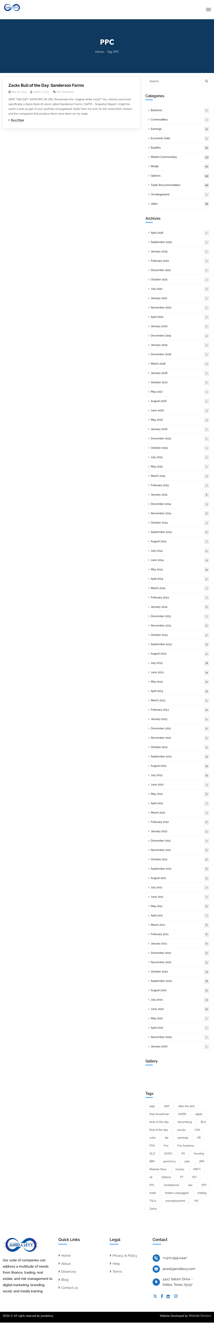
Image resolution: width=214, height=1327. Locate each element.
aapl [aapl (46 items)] (152, 1106)
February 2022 (180, 261)
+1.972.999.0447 (175, 1258)
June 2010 (180, 1009)
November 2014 (180, 513)
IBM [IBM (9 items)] (151, 1161)
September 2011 (180, 869)
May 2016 (180, 420)
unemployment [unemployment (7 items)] (175, 1200)
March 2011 (180, 925)
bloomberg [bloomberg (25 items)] (185, 1122)
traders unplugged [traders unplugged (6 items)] (177, 1193)
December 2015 (180, 438)
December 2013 (180, 616)
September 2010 (180, 981)
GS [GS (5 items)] (183, 1153)
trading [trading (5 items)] (201, 1193)
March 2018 (180, 363)
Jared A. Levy (41, 91)
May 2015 (180, 466)
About (66, 1264)
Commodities (180, 119)
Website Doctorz (200, 1315)
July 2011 (180, 887)
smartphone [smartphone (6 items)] (171, 1185)
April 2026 (180, 233)
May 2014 (180, 569)
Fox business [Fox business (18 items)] (186, 1145)
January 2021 (180, 298)
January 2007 (180, 1046)
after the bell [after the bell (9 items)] (186, 1106)
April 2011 (180, 915)
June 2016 (180, 410)
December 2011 (180, 840)
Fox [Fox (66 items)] (166, 1145)
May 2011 (180, 906)
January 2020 (180, 326)
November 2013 (180, 625)
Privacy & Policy (125, 1255)
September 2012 (180, 756)
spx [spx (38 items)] (190, 1185)
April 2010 (180, 1028)
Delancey (68, 1271)
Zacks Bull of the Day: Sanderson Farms (46, 85)
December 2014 (180, 504)
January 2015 (180, 494)
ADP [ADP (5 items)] (166, 1106)
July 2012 (180, 775)
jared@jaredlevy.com (179, 1269)
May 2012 (180, 794)
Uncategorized (180, 194)
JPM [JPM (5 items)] (201, 1161)
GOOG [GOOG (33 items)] (168, 1153)
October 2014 (180, 522)
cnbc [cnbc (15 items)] (152, 1137)
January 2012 (180, 831)
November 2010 (180, 962)
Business (180, 110)
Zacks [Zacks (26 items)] (153, 1208)
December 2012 (180, 728)
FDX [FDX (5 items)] (152, 1145)
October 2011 (180, 859)
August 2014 (180, 541)
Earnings (180, 129)
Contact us (69, 1288)
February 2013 (180, 710)
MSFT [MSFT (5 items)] (197, 1169)
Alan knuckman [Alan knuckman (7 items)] (159, 1114)
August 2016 (180, 401)
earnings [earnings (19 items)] (182, 1137)
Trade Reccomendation (180, 185)
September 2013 (180, 644)
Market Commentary (180, 157)
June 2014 (180, 560)
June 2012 (180, 784)
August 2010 (180, 990)
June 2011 (180, 897)
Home (99, 52)
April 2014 (180, 579)
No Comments (65, 91)
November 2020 (180, 307)
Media (180, 166)
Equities (180, 147)
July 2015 (180, 457)
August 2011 (180, 878)
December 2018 (180, 354)
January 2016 (180, 429)
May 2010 (180, 1018)
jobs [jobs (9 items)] (187, 1161)
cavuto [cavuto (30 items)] (181, 1130)
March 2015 (180, 476)
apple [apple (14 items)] (198, 1114)
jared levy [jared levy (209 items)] (169, 1161)
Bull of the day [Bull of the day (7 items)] (158, 1130)
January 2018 (180, 373)
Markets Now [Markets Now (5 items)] (157, 1169)
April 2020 (180, 317)
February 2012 (180, 822)
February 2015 (180, 485)
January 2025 (180, 251)
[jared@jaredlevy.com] (156, 1269)
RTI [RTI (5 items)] (194, 1177)
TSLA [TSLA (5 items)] (152, 1200)
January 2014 (180, 607)
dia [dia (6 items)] (166, 1137)
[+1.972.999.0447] (156, 1258)
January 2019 (180, 345)
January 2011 (180, 943)
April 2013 (180, 691)
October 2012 (180, 747)
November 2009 (180, 1037)
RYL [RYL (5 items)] (152, 1185)
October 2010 (180, 971)
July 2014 (180, 551)
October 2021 (180, 279)
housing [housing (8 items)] (199, 1153)
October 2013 (180, 635)
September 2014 (180, 532)
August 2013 (180, 653)
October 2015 (180, 448)
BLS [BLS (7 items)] (203, 1122)
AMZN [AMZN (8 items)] (182, 1114)
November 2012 (180, 738)
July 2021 (180, 289)
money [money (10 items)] (179, 1169)
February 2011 (180, 934)
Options (180, 175)
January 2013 (180, 719)
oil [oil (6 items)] (150, 1177)
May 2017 (180, 392)
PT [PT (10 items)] (181, 1177)
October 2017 (180, 382)
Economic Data (180, 138)
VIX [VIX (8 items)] (196, 1200)
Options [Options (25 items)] (166, 1177)
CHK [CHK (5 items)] (197, 1130)
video (180, 204)
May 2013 (180, 681)
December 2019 (180, 335)
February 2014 (180, 597)
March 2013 (180, 700)
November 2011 (180, 850)
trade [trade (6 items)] (152, 1193)
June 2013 (180, 672)
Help (116, 1264)
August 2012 (180, 766)
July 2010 (180, 999)
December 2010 (180, 953)
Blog (64, 1280)
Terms (117, 1271)
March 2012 (180, 812)
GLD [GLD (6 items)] (152, 1153)
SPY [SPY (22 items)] (204, 1185)
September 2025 (180, 242)
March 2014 (180, 588)
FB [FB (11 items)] (199, 1137)
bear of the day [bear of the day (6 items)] (159, 1122)
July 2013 (180, 663)
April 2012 (180, 803)
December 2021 (180, 270)
